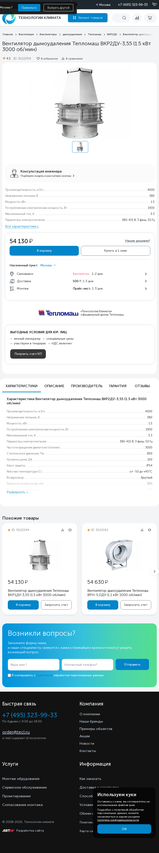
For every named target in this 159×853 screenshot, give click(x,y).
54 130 (18, 582)
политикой (45, 675)
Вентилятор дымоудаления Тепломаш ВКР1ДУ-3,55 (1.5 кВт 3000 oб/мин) (38, 592)
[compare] (137, 18)
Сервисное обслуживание (24, 787)
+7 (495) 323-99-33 (133, 5)
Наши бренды (91, 721)
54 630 (97, 582)
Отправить (132, 664)
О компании (90, 714)
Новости (87, 743)
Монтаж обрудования (20, 779)
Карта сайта (89, 831)
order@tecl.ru (16, 732)
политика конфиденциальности (118, 820)
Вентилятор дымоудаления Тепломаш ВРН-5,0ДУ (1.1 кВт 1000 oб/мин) (117, 592)
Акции (85, 736)
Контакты (88, 751)
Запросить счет (56, 605)
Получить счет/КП (28, 354)
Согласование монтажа (22, 805)
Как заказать (90, 779)
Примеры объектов (96, 729)
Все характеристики (21, 226)
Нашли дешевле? (137, 241)
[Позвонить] (152, 4)
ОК (124, 829)
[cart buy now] (150, 18)
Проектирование (16, 796)
